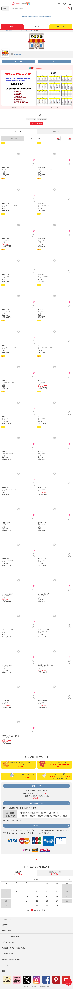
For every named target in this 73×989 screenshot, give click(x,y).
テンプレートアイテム (54, 131)
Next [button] (71, 89)
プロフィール (18, 61)
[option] (19, 89)
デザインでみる (35, 138)
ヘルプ (36, 859)
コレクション (54, 61)
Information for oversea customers (36, 16)
